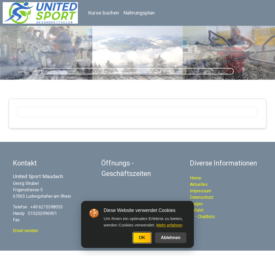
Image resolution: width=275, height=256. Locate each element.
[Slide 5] (157, 72)
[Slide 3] (137, 72)
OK (142, 237)
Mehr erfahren (169, 225)
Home (195, 178)
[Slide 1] (118, 72)
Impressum (200, 190)
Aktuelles (199, 184)
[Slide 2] (128, 72)
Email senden (25, 230)
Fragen (196, 203)
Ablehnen (170, 237)
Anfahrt (196, 210)
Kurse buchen (103, 13)
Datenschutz (202, 197)
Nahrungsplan (139, 13)
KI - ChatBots (202, 216)
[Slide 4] (147, 72)
